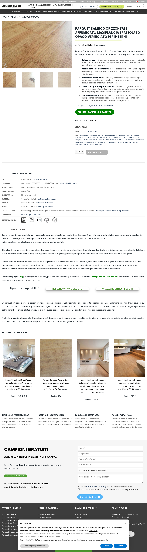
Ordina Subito (97, 152)
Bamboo (72, 2)
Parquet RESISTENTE (133, 137)
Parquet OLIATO (97, 135)
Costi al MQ (115, 2)
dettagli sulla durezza (47, 199)
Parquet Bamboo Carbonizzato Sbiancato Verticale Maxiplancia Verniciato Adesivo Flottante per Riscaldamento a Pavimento (92, 385)
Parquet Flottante (10, 532)
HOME (4, 16)
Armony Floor (62, 2)
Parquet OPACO (85, 135)
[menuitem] (140, 1)
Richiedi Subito (90, 497)
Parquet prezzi (90, 11)
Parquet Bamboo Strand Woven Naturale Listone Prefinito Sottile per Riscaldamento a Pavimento (18, 383)
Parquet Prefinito (9, 529)
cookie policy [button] (93, 531)
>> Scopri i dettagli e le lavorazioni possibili (94, 105)
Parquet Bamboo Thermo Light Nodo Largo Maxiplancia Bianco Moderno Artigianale (56, 383)
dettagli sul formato (68, 183)
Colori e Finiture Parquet (47, 11)
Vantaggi (79, 517)
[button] (125, 523)
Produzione (104, 2)
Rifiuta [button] (106, 546)
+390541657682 (89, 7)
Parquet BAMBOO (90, 131)
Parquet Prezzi (44, 517)
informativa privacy (96, 486)
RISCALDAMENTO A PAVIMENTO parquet (111, 137)
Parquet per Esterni (10, 523)
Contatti (130, 11)
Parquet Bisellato (125, 135)
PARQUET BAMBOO (30, 16)
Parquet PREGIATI (116, 140)
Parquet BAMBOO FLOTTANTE (99, 140)
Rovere (81, 2)
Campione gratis (105, 11)
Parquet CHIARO (128, 142)
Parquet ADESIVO (90, 137)
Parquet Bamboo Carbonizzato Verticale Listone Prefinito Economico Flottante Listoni (130, 383)
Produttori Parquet (46, 514)
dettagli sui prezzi (40, 179)
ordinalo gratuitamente (31, 214)
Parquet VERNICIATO (111, 135)
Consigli (130, 2)
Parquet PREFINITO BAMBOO (134, 140)
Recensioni (120, 11)
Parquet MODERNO (115, 142)
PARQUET (14, 16)
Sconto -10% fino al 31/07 (111, 7)
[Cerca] (137, 11)
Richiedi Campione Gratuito (95, 112)
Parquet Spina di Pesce (12, 526)
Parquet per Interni (10, 520)
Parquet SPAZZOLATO (96, 144)
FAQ (123, 2)
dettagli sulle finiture (44, 203)
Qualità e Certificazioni (71, 11)
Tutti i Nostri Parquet (22, 11)
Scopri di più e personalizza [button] (34, 546)
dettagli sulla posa (45, 207)
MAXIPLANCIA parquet (99, 142)
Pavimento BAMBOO (82, 142)
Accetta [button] (120, 546)
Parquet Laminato (10, 535)
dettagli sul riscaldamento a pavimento (113, 211)
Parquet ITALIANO (81, 140)
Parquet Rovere (9, 514)
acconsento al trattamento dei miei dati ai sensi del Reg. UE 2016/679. (110, 489)
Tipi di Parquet (91, 2)
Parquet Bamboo (9, 517)
